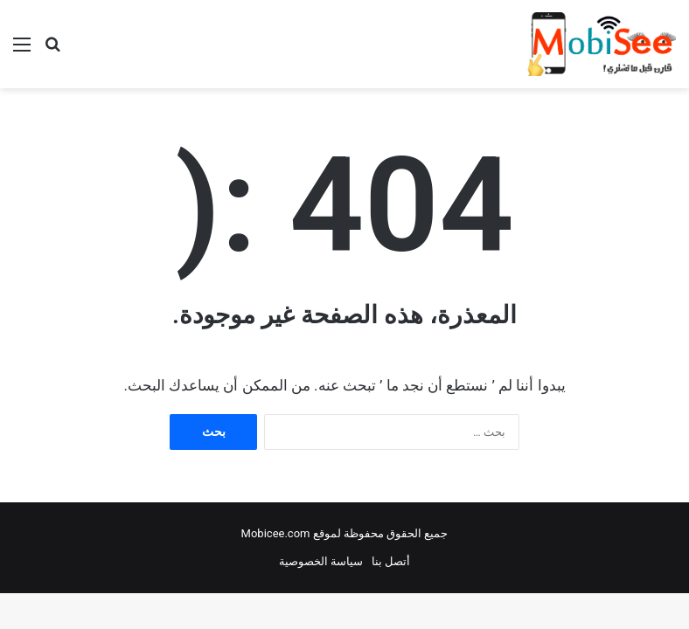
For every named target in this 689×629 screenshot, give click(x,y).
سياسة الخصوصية (321, 561)
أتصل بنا (391, 561)
